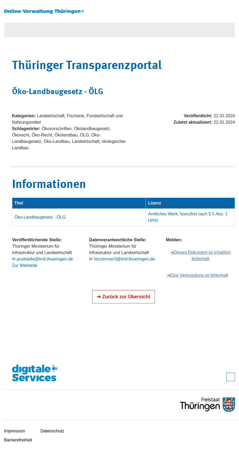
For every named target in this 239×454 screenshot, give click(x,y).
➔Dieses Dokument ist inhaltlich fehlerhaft (200, 255)
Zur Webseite (24, 265)
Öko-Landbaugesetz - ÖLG (40, 217)
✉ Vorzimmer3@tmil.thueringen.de (122, 259)
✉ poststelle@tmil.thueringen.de (42, 259)
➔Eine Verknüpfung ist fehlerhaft (197, 275)
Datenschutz (52, 431)
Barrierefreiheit (18, 440)
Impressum (14, 431)
